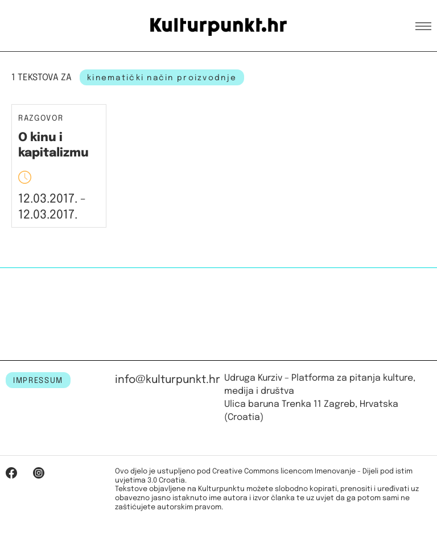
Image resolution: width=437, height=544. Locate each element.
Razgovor (40, 118)
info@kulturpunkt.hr (167, 379)
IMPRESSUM (38, 381)
